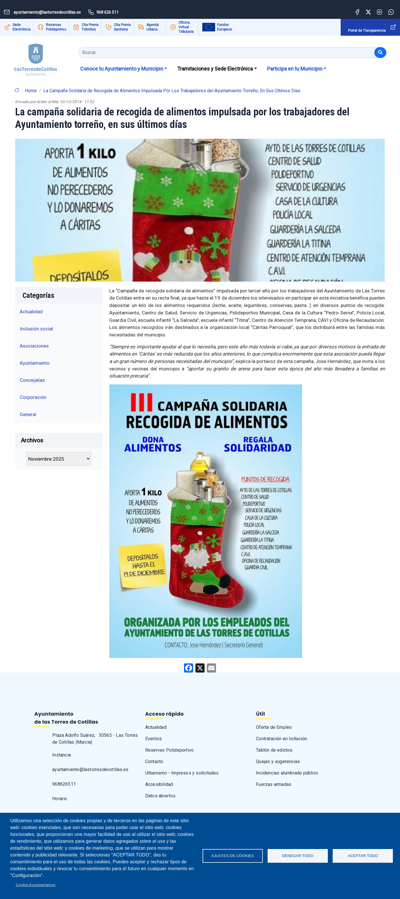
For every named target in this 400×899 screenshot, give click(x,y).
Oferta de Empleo (274, 727)
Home (31, 90)
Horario (59, 798)
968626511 (64, 784)
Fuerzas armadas (273, 784)
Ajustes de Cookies (232, 856)
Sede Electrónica (22, 27)
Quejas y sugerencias (278, 761)
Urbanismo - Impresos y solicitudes (182, 773)
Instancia (61, 755)
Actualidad (31, 311)
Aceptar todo (363, 856)
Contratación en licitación (281, 738)
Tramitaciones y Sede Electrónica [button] (215, 69)
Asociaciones (34, 346)
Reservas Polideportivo (56, 27)
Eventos (153, 738)
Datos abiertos (160, 795)
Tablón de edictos (274, 750)
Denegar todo (298, 856)
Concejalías (32, 380)
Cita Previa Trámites (90, 27)
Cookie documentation (35, 884)
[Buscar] (380, 52)
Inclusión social (36, 329)
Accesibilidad (159, 784)
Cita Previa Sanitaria (122, 27)
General (28, 414)
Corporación (33, 397)
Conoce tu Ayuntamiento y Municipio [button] (121, 69)
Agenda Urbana (152, 27)
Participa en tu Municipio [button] (294, 69)
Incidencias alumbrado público (287, 773)
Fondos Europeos (224, 27)
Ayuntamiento (35, 363)
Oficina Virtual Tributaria (186, 27)
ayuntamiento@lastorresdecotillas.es (90, 769)
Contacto (154, 761)
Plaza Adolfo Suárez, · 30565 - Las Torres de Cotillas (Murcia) (95, 739)
